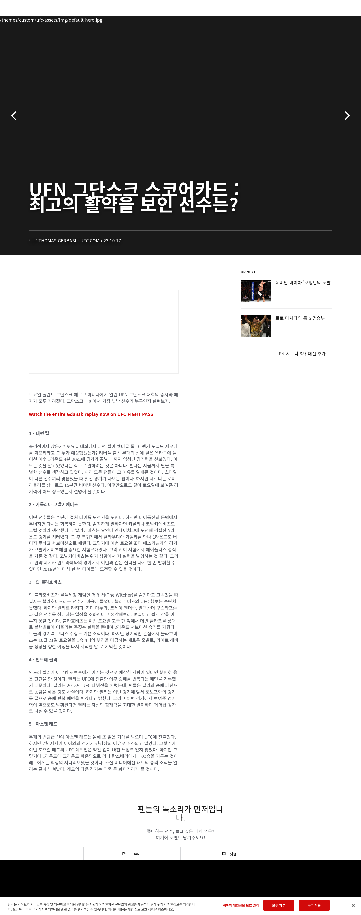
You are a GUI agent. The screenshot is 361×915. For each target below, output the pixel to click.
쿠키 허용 (314, 905)
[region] (180, 906)
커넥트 (263, 19)
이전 (15, 115)
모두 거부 (278, 905)
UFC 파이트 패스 (293, 19)
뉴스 (83, 19)
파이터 (64, 19)
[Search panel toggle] (335, 19)
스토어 (322, 19)
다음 (345, 115)
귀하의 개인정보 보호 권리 (241, 905)
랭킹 (43, 19)
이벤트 (24, 19)
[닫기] (353, 905)
